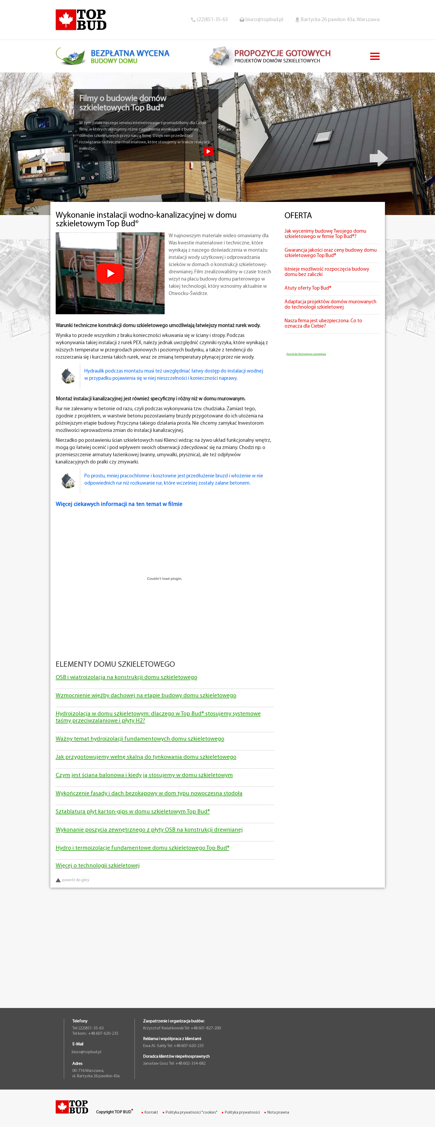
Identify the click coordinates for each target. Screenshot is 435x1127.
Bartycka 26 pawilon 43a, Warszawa (340, 19)
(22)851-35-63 (212, 19)
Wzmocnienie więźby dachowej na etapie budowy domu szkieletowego (146, 696)
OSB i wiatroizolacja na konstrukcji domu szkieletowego (126, 677)
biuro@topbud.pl (264, 19)
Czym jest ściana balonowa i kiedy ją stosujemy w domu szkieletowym (144, 775)
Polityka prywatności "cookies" (191, 1113)
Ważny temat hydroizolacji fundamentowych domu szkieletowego (140, 739)
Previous (56, 156)
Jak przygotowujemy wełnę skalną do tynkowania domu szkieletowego (146, 757)
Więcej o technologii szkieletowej (98, 866)
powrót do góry (72, 880)
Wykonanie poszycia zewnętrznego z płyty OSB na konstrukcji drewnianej (149, 830)
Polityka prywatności (242, 1113)
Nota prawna (278, 1113)
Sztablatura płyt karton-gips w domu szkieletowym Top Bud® (133, 812)
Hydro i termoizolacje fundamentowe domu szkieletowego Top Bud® (142, 848)
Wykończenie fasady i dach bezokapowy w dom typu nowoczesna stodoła (149, 794)
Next (379, 156)
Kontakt (151, 1113)
